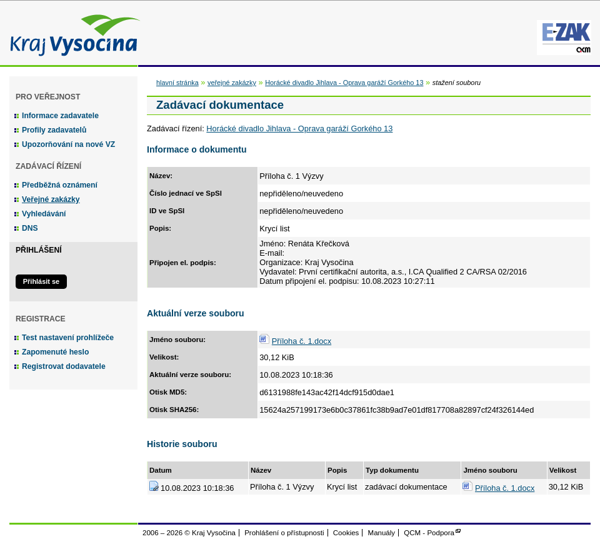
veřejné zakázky (232, 82)
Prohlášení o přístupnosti (284, 532)
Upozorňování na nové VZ (68, 144)
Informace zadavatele (60, 115)
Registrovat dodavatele (64, 366)
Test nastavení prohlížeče (68, 337)
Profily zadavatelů (54, 130)
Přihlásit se (41, 281)
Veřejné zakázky (51, 199)
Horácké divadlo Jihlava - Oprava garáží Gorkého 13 (344, 82)
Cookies (346, 532)
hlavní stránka (177, 82)
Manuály (382, 532)
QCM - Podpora (429, 532)
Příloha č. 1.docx (301, 341)
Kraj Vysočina (72, 33)
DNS (30, 228)
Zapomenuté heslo (55, 352)
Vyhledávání (44, 213)
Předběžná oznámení (60, 185)
